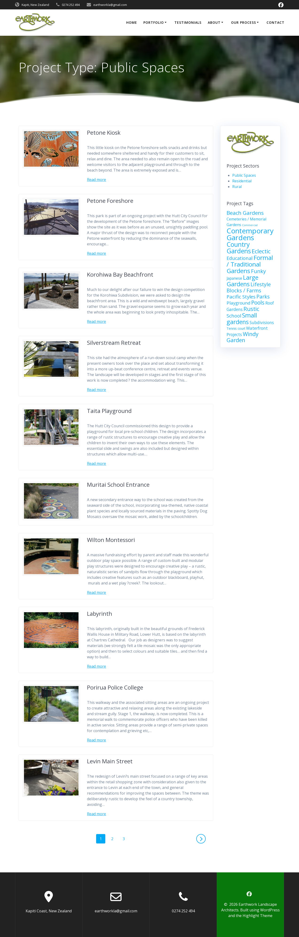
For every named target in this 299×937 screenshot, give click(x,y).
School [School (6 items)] (234, 316)
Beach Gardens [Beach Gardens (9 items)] (245, 212)
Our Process (243, 22)
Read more (96, 179)
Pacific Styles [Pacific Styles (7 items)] (241, 296)
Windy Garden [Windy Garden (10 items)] (242, 337)
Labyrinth (99, 613)
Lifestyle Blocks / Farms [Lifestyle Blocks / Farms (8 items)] (249, 287)
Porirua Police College (115, 687)
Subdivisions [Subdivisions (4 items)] (262, 322)
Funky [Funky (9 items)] (258, 271)
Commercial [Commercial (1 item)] (250, 225)
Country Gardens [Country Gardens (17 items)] (239, 247)
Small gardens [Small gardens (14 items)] (242, 318)
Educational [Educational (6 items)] (239, 258)
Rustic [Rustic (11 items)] (251, 309)
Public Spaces (244, 175)
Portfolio (153, 22)
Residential (242, 181)
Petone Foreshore (110, 200)
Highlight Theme (257, 915)
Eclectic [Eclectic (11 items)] (261, 251)
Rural (237, 186)
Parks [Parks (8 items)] (263, 296)
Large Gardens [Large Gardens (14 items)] (242, 280)
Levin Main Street (110, 761)
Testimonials (187, 22)
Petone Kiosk (104, 132)
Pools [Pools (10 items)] (257, 302)
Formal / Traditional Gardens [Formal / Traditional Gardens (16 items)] (250, 264)
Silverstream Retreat (114, 342)
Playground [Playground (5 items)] (238, 303)
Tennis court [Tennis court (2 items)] (236, 328)
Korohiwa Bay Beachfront (120, 274)
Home (131, 22)
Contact (275, 22)
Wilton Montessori (111, 540)
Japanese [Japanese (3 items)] (234, 278)
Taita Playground (109, 411)
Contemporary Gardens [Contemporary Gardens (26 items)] (250, 234)
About (214, 22)
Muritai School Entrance (118, 484)
